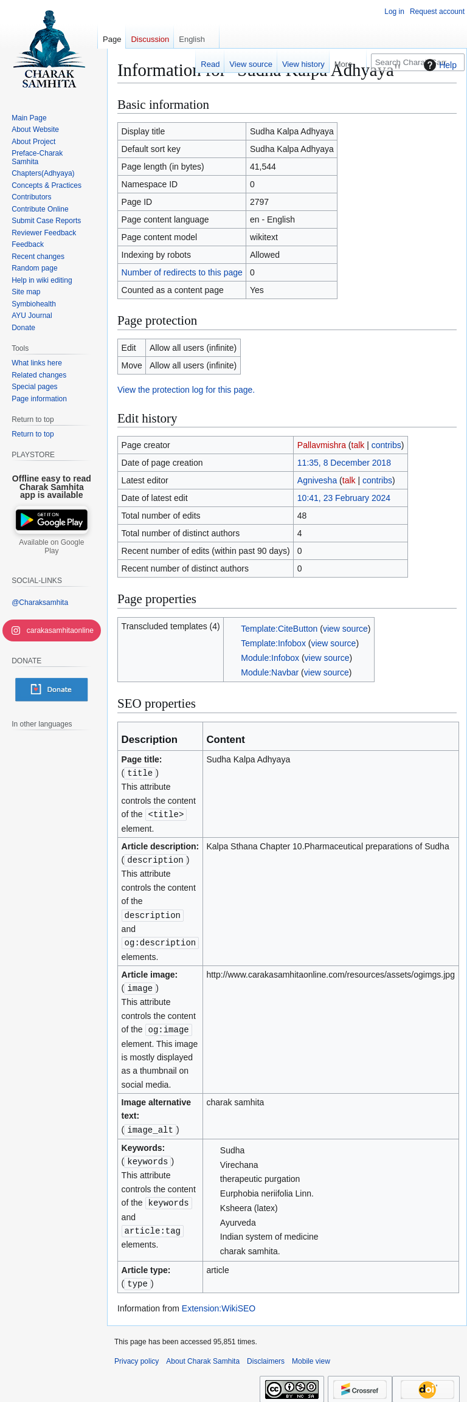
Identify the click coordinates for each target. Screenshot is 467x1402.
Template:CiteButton (279, 629)
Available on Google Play (51, 546)
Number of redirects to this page (182, 272)
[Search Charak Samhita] (418, 62)
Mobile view (311, 1356)
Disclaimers (266, 1356)
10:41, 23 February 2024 (343, 498)
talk (358, 445)
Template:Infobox (273, 643)
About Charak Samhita (203, 1356)
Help (439, 65)
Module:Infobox (270, 658)
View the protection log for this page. (186, 390)
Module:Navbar (270, 672)
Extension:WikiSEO (218, 1303)
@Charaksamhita (40, 602)
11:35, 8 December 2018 (344, 463)
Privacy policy (136, 1356)
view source (345, 629)
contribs (386, 445)
